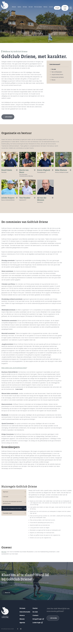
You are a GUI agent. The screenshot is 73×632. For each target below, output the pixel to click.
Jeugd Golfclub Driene (57, 74)
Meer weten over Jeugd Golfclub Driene (13, 368)
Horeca (22, 615)
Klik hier (3, 552)
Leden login (37, 622)
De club (54, 69)
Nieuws (53, 80)
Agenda (22, 622)
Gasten (35, 608)
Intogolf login (37, 619)
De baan (22, 608)
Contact (35, 615)
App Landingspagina (57, 72)
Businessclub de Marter (58, 77)
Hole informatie (25, 612)
